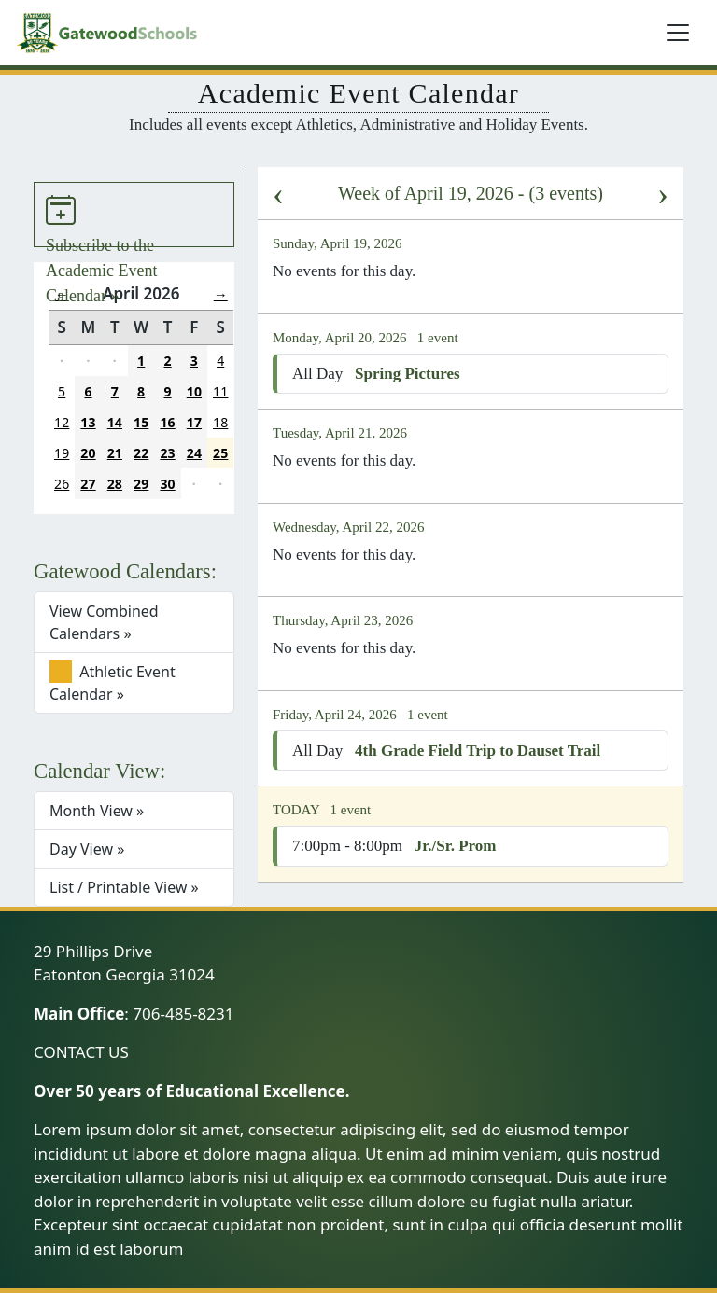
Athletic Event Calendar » (112, 682)
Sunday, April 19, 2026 (339, 243)
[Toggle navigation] (678, 32)
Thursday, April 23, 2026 (344, 620)
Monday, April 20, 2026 (341, 337)
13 (87, 422)
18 (220, 422)
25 (220, 453)
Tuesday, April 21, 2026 (342, 432)
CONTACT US (81, 1052)
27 (87, 484)
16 (167, 422)
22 (141, 453)
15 (141, 422)
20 (87, 453)
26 (61, 484)
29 (141, 484)
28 (114, 484)
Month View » (96, 810)
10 (194, 391)
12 (61, 422)
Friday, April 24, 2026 (337, 714)
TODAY (298, 809)
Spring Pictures (407, 373)
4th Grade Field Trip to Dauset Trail (477, 750)
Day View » (86, 849)
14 (114, 422)
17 (194, 422)
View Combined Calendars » (104, 622)
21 (114, 453)
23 (167, 453)
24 (194, 453)
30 (167, 484)
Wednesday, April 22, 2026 (350, 527)
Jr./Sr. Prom (456, 846)
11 (220, 391)
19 (61, 453)
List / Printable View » (124, 887)
